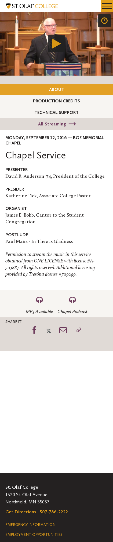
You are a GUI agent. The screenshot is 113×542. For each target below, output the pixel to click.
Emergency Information (30, 524)
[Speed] (104, 20)
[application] (56, 44)
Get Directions (20, 512)
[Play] (56, 43)
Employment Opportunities (33, 534)
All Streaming (52, 124)
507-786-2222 (54, 512)
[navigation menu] (107, 6)
